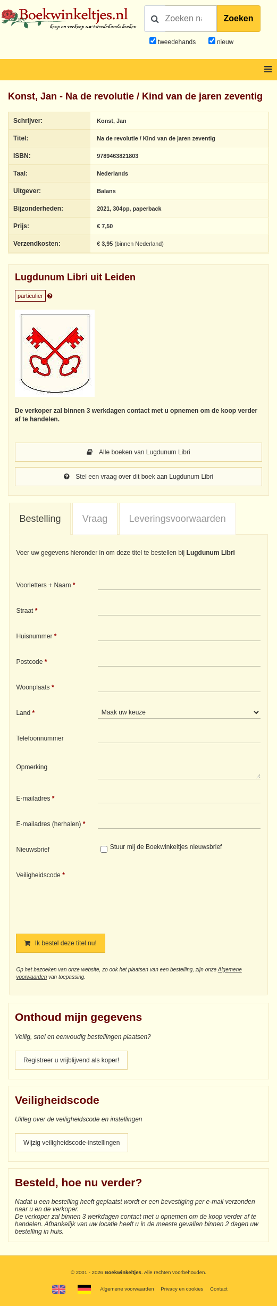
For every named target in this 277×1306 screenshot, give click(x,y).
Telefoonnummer (39, 738)
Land (23, 713)
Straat (24, 610)
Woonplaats (32, 687)
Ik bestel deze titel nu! (60, 943)
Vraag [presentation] (94, 518)
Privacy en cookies (182, 1289)
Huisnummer (34, 636)
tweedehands (177, 42)
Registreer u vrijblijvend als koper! (71, 1060)
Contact (219, 1289)
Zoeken (239, 18)
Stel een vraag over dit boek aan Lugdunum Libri (138, 476)
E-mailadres (33, 798)
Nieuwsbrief (32, 849)
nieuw (224, 42)
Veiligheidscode (38, 875)
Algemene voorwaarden (127, 1289)
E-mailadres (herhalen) (48, 824)
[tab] (40, 519)
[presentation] (186, 895)
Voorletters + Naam (43, 585)
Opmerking (31, 767)
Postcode (29, 662)
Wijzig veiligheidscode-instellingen (71, 1142)
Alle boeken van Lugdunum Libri (138, 452)
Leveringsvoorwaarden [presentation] (177, 518)
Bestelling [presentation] (40, 518)
